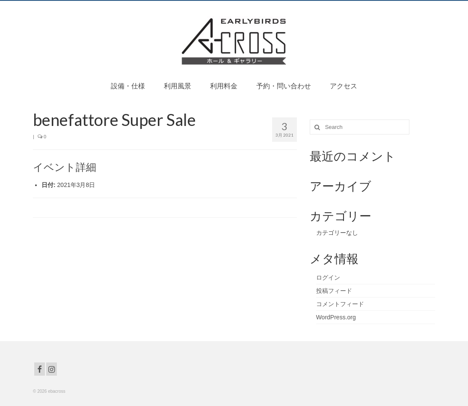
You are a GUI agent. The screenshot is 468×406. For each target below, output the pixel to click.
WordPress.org (336, 317)
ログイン (328, 277)
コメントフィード (340, 304)
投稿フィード (334, 290)
